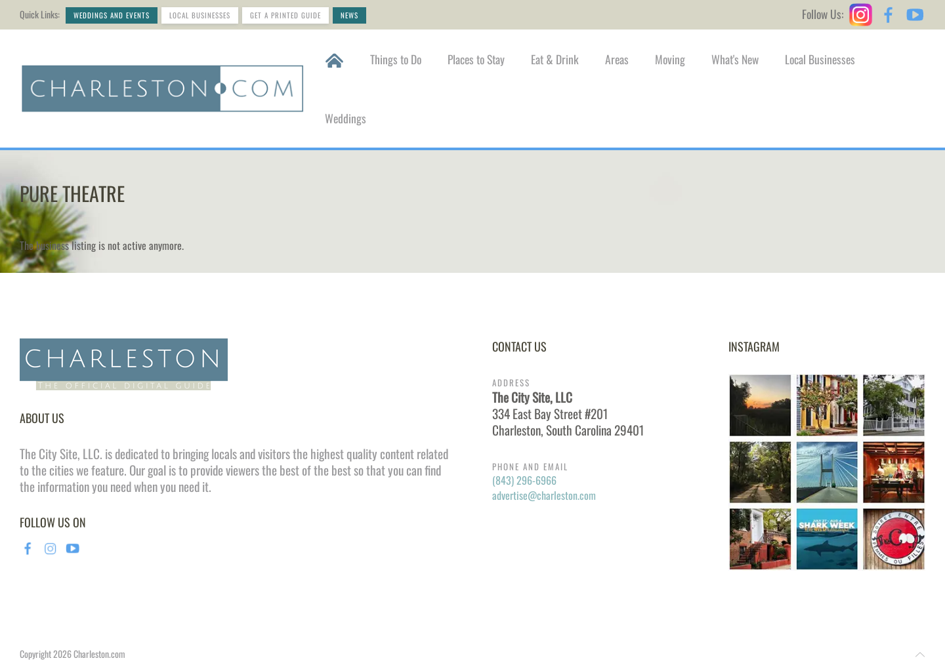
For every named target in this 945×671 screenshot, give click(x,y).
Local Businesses (199, 15)
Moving (670, 59)
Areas (617, 59)
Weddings (345, 118)
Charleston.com (99, 654)
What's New (735, 59)
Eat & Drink (555, 59)
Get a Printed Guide (285, 15)
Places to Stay (476, 59)
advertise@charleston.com (544, 495)
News (349, 15)
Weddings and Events (112, 15)
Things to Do (395, 59)
